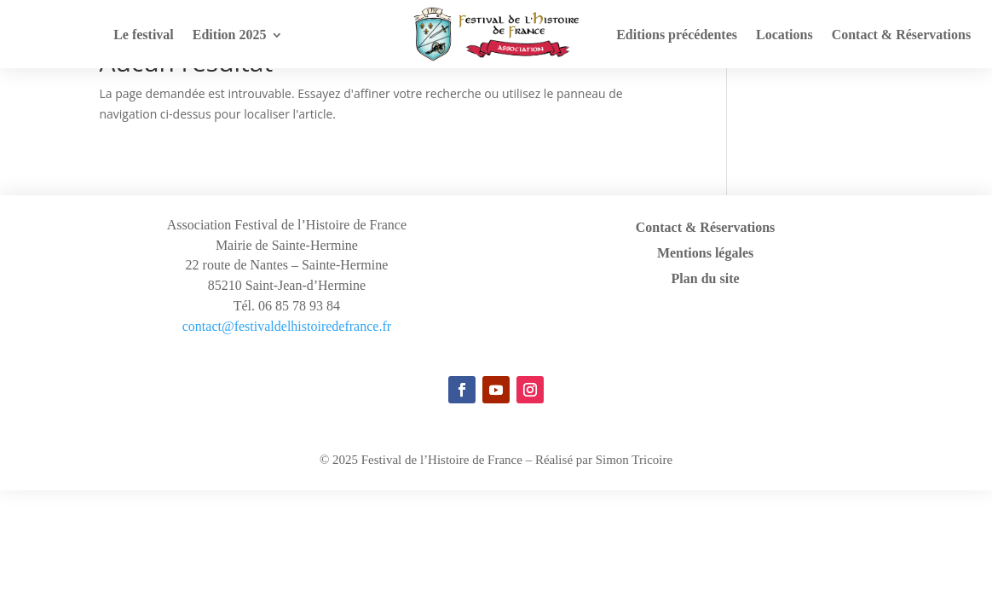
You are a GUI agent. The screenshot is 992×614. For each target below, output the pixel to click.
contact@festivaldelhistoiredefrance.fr (286, 326)
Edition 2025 (230, 35)
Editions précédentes (676, 35)
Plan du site (706, 279)
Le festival (143, 35)
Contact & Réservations (902, 35)
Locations (784, 35)
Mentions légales (705, 253)
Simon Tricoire (634, 459)
